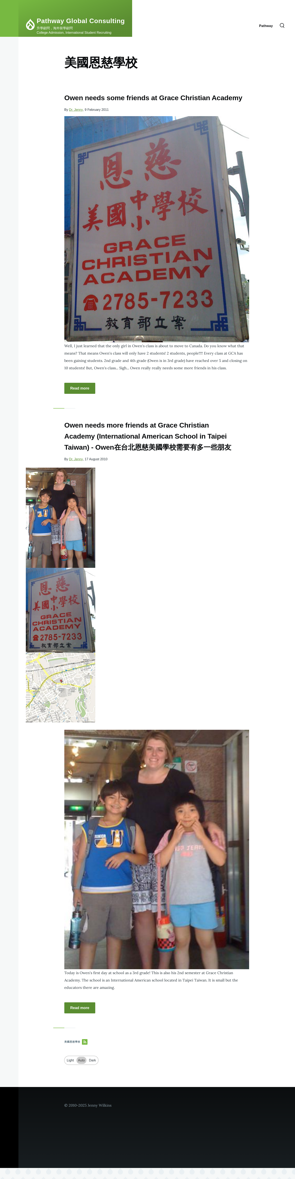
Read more (79, 399)
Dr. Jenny (76, 120)
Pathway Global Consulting (81, 21)
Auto (81, 1071)
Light (70, 1071)
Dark (92, 1071)
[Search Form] (282, 26)
